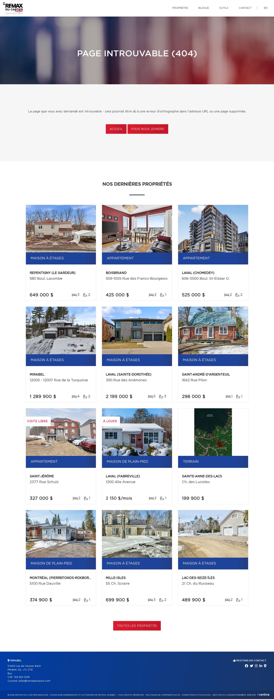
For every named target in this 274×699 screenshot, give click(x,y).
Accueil (116, 129)
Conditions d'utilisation (196, 695)
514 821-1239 (22, 677)
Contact (245, 8)
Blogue (203, 8)
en (265, 8)
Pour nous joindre (147, 129)
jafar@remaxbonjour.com (34, 681)
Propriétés (180, 8)
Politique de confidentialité (163, 695)
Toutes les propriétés (137, 626)
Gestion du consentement (228, 695)
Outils (224, 8)
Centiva (263, 694)
